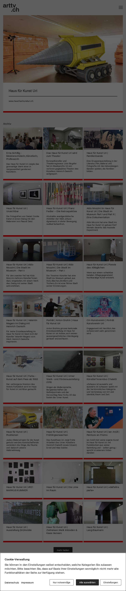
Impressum (27, 583)
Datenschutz (12, 583)
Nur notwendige (60, 583)
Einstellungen (110, 583)
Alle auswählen (86, 583)
